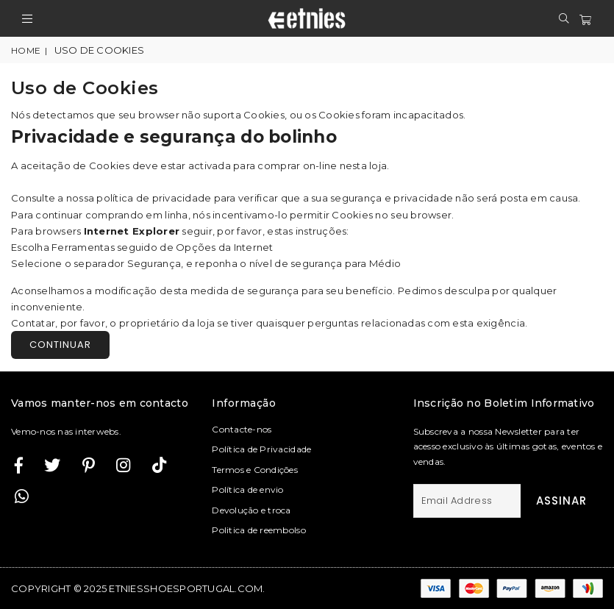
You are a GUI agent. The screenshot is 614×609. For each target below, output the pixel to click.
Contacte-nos (241, 429)
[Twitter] (52, 465)
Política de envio (247, 489)
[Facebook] (18, 465)
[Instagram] (89, 465)
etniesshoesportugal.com (186, 588)
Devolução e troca (251, 510)
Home (25, 50)
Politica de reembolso (258, 529)
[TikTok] (159, 465)
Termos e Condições (255, 469)
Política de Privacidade (261, 449)
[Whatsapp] (21, 496)
